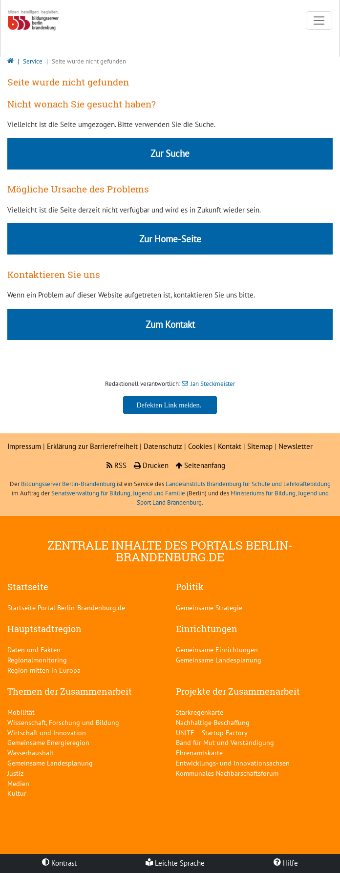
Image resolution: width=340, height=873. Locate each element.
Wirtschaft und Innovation (46, 732)
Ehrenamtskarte (199, 752)
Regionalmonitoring (37, 659)
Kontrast (59, 863)
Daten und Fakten (34, 649)
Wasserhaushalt (30, 752)
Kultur (16, 793)
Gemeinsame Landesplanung (218, 659)
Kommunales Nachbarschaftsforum (227, 773)
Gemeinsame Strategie (209, 607)
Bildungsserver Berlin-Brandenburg (68, 484)
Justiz (15, 773)
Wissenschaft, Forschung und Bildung (63, 722)
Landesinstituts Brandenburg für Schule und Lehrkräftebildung (248, 484)
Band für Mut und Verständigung (225, 742)
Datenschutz (163, 446)
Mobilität (21, 712)
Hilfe (286, 863)
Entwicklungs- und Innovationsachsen (233, 762)
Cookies (200, 446)
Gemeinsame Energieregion (48, 742)
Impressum (24, 446)
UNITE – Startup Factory (212, 732)
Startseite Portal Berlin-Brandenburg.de (66, 607)
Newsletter (295, 446)
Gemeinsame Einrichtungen (217, 649)
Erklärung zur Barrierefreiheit (92, 446)
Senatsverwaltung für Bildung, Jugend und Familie (118, 493)
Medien (18, 783)
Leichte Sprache (175, 863)
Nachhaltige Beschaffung (213, 722)
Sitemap (260, 446)
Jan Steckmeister (213, 384)
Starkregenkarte (199, 712)
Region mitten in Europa (44, 670)
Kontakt (230, 446)
